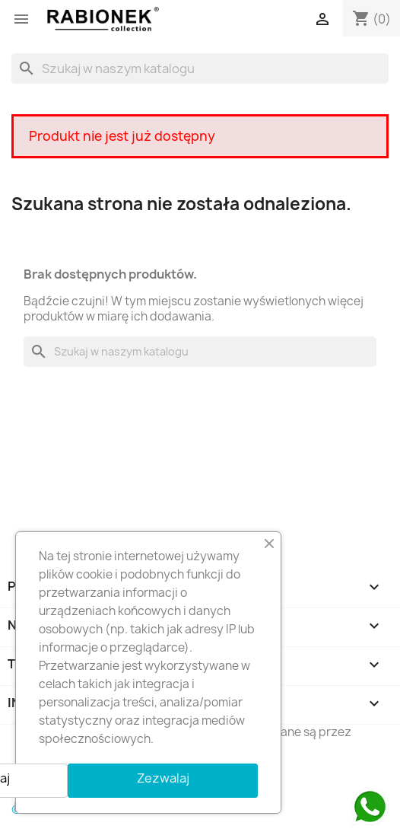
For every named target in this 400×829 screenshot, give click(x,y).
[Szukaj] (200, 68)
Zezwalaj (163, 778)
